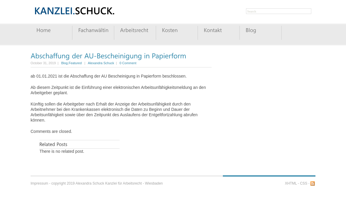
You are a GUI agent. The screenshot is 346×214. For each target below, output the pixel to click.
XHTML (291, 183)
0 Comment (128, 63)
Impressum (39, 183)
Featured (75, 63)
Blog (64, 63)
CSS (303, 183)
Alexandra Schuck (101, 63)
